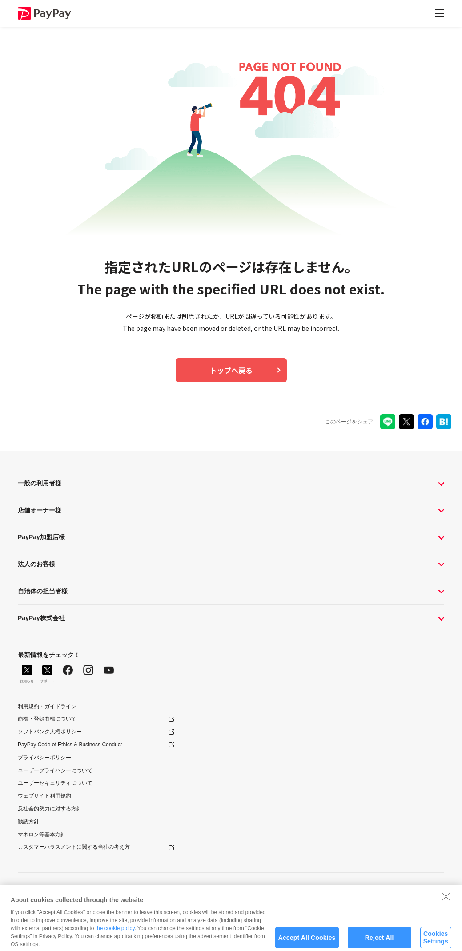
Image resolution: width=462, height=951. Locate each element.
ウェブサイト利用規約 (44, 796)
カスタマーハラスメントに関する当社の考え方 (74, 847)
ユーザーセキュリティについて (55, 783)
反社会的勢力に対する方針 (50, 809)
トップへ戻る (231, 370)
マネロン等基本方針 (42, 834)
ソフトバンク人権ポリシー (50, 732)
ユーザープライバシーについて (55, 770)
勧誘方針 (28, 821)
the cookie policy (115, 933)
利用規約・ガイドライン (47, 706)
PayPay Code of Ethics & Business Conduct (70, 744)
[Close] (446, 900)
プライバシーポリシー (44, 757)
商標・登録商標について (47, 719)
